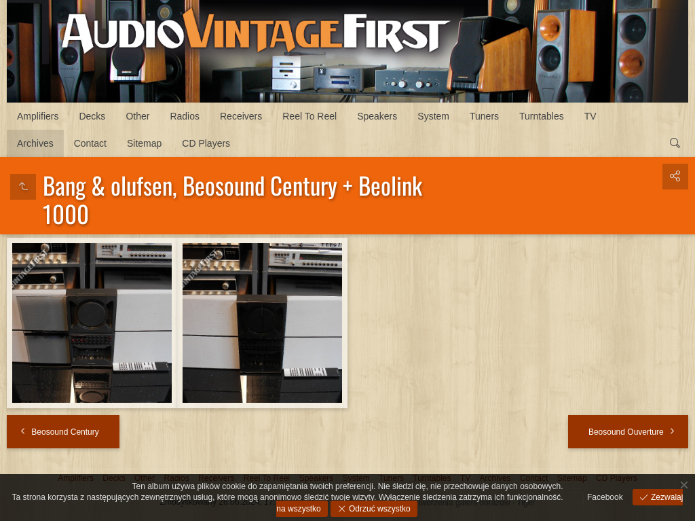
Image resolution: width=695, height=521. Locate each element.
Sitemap (144, 143)
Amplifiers (37, 116)
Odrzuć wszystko (379, 509)
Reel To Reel (309, 116)
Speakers (377, 116)
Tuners (484, 116)
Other (137, 116)
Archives (35, 143)
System (433, 116)
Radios (185, 116)
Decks (92, 116)
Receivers (241, 116)
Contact (90, 143)
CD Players (206, 143)
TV (590, 116)
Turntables (541, 116)
